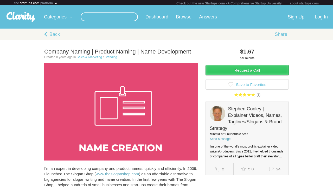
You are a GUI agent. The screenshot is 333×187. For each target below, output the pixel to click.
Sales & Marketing (89, 58)
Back (54, 35)
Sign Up (296, 18)
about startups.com (304, 3)
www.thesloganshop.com (117, 175)
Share (281, 35)
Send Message (220, 140)
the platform (36, 3)
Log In (321, 18)
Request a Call (247, 71)
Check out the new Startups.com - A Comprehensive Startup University (229, 3)
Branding (111, 58)
